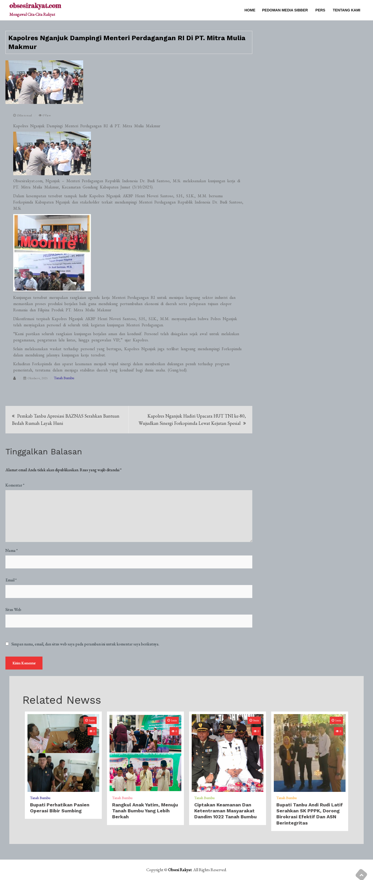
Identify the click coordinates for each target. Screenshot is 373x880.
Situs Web (13, 609)
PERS (320, 10)
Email (11, 580)
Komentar (14, 485)
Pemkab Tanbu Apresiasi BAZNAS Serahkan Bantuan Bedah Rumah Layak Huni (65, 419)
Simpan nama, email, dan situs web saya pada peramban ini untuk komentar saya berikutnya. (85, 644)
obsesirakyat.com (35, 6)
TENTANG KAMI (346, 10)
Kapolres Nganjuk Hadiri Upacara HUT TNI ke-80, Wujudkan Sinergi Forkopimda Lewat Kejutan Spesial (192, 419)
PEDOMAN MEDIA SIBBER (285, 10)
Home (250, 10)
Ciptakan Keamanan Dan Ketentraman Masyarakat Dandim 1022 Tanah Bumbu (225, 811)
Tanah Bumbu (64, 378)
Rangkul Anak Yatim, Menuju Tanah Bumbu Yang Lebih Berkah (145, 811)
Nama (11, 550)
